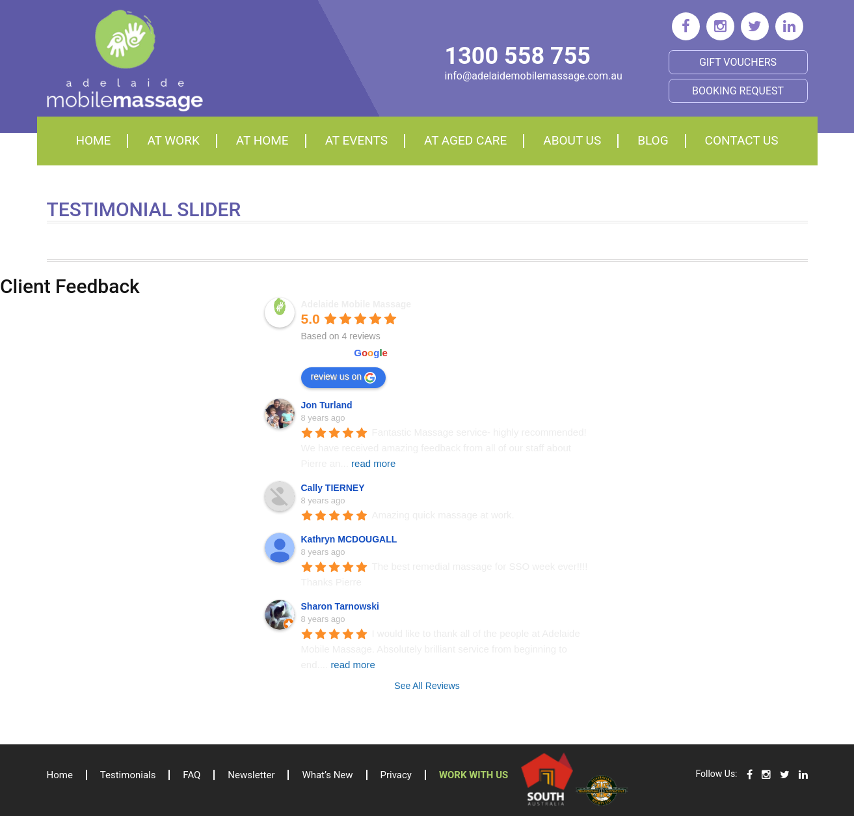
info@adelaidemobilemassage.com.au (533, 76)
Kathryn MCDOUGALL (349, 539)
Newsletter (251, 775)
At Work (173, 140)
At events (356, 140)
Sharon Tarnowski (340, 606)
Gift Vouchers (738, 62)
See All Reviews (426, 686)
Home (93, 140)
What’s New (327, 775)
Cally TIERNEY (333, 488)
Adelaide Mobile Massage (356, 304)
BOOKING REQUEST (738, 91)
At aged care (465, 140)
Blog (652, 140)
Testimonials (128, 775)
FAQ (192, 775)
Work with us (473, 775)
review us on (344, 377)
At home (262, 140)
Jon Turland (327, 405)
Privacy (396, 775)
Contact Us (742, 140)
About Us (572, 140)
